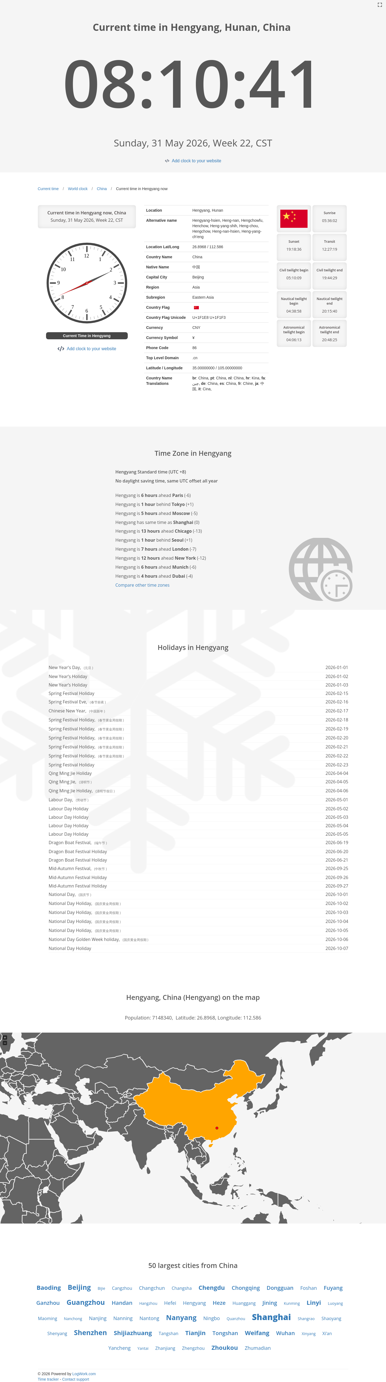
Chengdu (212, 1287)
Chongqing (246, 1287)
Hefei (170, 1303)
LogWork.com (84, 1374)
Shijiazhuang (133, 1333)
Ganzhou (48, 1302)
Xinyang (308, 1333)
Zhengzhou (193, 1348)
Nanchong (73, 1318)
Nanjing (98, 1318)
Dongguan (280, 1287)
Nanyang (181, 1317)
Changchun (152, 1288)
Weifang (257, 1333)
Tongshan (225, 1333)
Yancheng (119, 1348)
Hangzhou (148, 1303)
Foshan (308, 1288)
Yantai (143, 1348)
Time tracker (48, 1379)
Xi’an (327, 1333)
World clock (77, 189)
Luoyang (335, 1303)
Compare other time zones (143, 585)
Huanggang (244, 1303)
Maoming (47, 1318)
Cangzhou (122, 1288)
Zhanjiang (165, 1348)
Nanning (123, 1318)
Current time (48, 189)
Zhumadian (258, 1348)
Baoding (49, 1287)
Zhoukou (224, 1347)
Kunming (292, 1303)
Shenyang (57, 1333)
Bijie (101, 1288)
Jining (269, 1302)
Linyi (314, 1302)
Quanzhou (236, 1318)
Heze (219, 1302)
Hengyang (194, 1303)
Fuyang (333, 1287)
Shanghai (271, 1317)
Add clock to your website (196, 160)
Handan (122, 1302)
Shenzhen (90, 1332)
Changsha (182, 1288)
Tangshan (168, 1333)
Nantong (149, 1318)
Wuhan (285, 1333)
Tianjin (195, 1333)
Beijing (79, 1287)
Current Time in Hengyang (87, 336)
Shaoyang (331, 1318)
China (102, 189)
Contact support (75, 1379)
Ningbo (211, 1318)
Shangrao (306, 1318)
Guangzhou (85, 1302)
